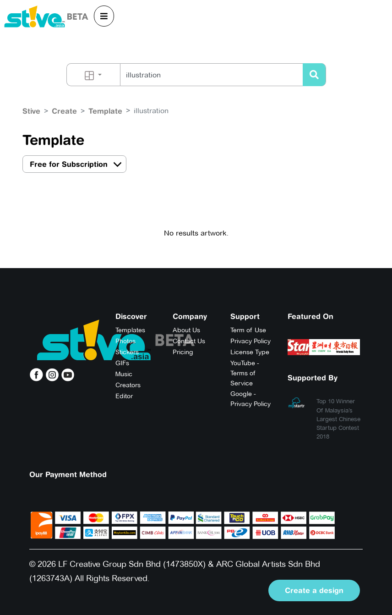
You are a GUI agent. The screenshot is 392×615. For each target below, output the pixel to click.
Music (123, 374)
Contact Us (189, 341)
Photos (125, 341)
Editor (124, 396)
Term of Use (248, 330)
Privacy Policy (250, 341)
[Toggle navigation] (104, 16)
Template (105, 111)
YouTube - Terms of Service (244, 373)
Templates (130, 330)
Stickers (127, 352)
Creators (128, 385)
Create (64, 111)
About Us (186, 330)
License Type (249, 352)
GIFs (122, 363)
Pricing (183, 352)
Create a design (314, 590)
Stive (31, 111)
